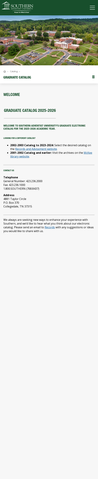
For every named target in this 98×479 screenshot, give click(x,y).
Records (50, 227)
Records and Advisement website (36, 149)
